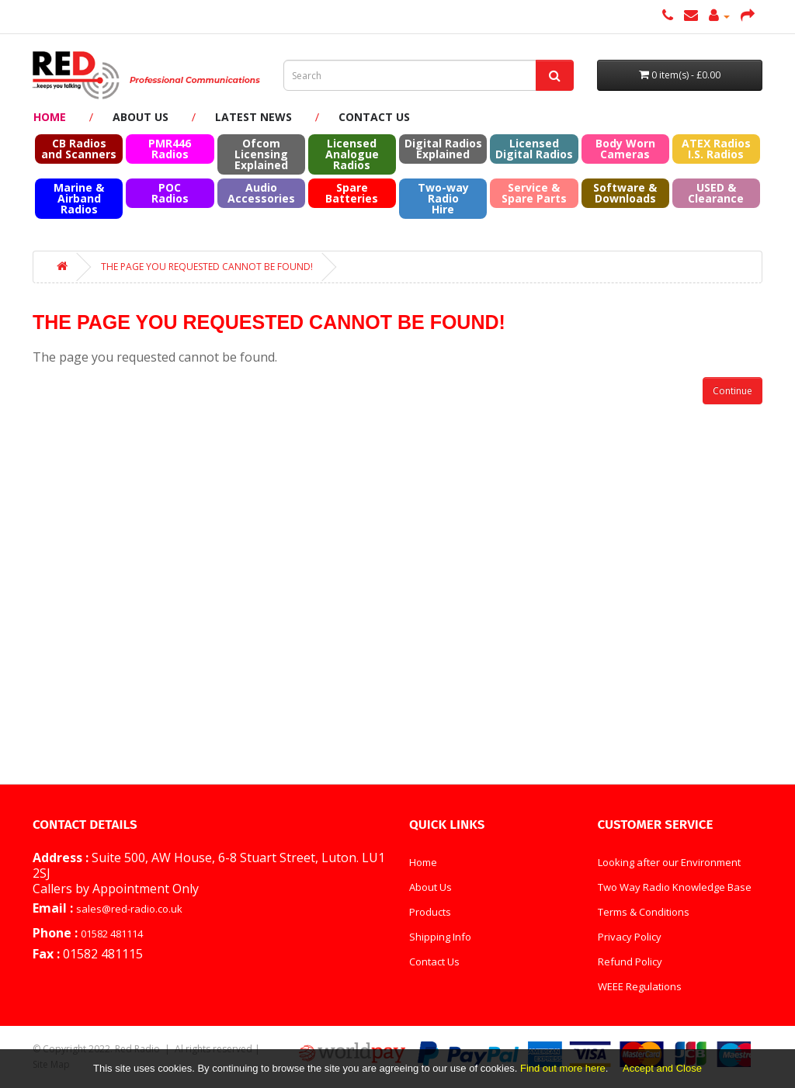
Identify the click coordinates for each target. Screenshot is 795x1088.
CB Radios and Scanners (78, 148)
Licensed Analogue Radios (352, 154)
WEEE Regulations (640, 986)
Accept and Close (662, 1068)
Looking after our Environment (669, 862)
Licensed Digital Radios (534, 148)
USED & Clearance (716, 193)
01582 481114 (112, 934)
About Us (140, 116)
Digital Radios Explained (443, 148)
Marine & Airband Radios (79, 198)
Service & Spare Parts (534, 193)
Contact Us (374, 116)
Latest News (253, 116)
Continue (732, 390)
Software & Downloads (625, 193)
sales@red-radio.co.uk (129, 909)
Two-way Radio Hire (443, 198)
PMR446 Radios (169, 148)
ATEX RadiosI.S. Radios (716, 148)
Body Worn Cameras (625, 148)
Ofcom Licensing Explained (261, 154)
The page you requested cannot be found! (207, 266)
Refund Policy (630, 961)
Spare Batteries (351, 193)
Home (49, 116)
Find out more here (563, 1068)
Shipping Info (440, 937)
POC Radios (170, 193)
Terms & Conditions (643, 912)
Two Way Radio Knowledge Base (675, 887)
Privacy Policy (629, 937)
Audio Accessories (261, 193)
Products (430, 912)
